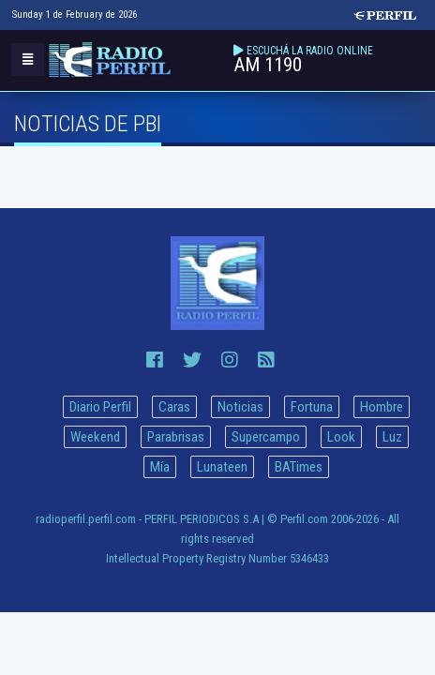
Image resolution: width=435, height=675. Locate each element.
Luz (392, 436)
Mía (160, 466)
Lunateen (222, 466)
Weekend (95, 436)
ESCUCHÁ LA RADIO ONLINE (310, 50)
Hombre (381, 406)
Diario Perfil (100, 406)
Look (341, 436)
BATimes (298, 466)
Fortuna (312, 406)
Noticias (240, 406)
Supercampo (266, 436)
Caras (174, 406)
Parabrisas (175, 436)
